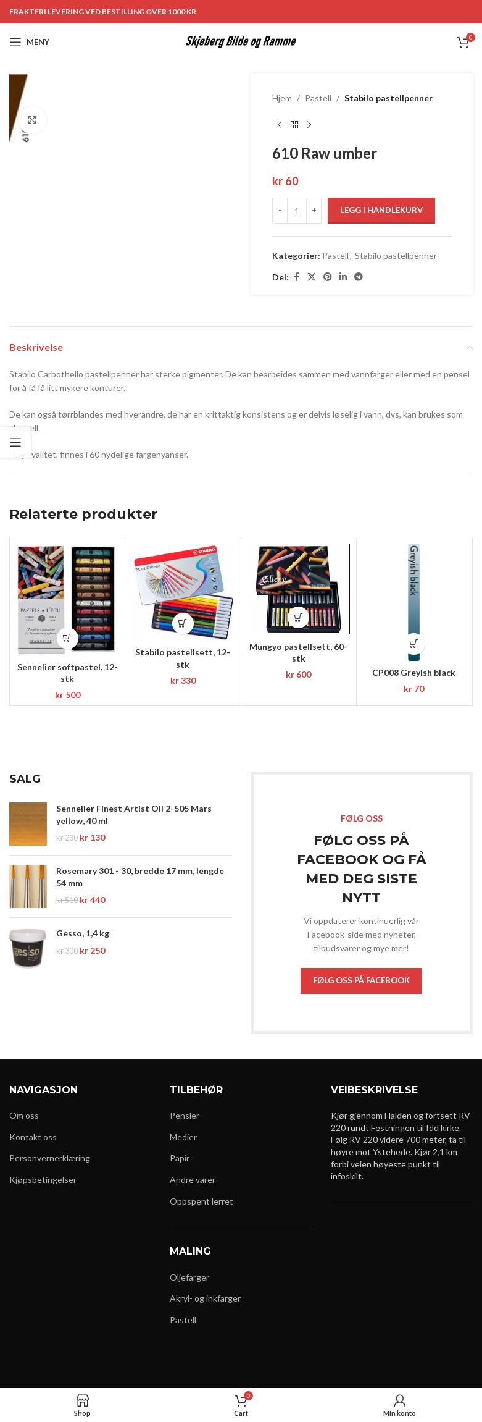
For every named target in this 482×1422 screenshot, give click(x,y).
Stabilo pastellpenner (388, 98)
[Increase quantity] (314, 211)
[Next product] (309, 124)
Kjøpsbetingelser (43, 1179)
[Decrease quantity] (280, 211)
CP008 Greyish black (413, 672)
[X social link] (312, 277)
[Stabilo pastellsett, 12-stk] (182, 592)
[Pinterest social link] (328, 277)
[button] (67, 638)
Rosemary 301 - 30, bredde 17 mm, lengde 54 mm (140, 876)
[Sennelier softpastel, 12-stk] (67, 599)
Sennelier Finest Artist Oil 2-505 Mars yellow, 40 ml (134, 814)
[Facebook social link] (296, 277)
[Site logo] (241, 41)
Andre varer (192, 1179)
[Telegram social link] (359, 277)
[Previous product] (279, 124)
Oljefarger (189, 1277)
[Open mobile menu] (29, 42)
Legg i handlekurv (381, 210)
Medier (183, 1137)
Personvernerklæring (49, 1158)
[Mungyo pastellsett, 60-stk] (298, 589)
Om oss (24, 1115)
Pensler (184, 1115)
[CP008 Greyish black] (414, 602)
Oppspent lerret (201, 1201)
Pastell (318, 98)
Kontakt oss (33, 1137)
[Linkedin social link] (343, 277)
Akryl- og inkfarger (205, 1298)
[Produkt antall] (297, 211)
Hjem (282, 98)
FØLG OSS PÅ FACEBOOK (361, 980)
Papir (179, 1158)
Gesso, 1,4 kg (82, 933)
